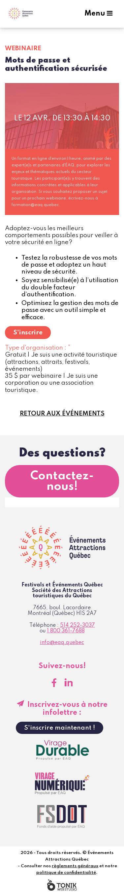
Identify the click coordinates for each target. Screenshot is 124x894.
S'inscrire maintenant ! (59, 728)
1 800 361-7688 (66, 631)
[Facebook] (54, 682)
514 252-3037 (77, 625)
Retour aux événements (62, 413)
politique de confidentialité (66, 873)
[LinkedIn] (69, 682)
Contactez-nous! (62, 481)
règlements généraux (75, 866)
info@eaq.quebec (62, 642)
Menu (98, 13)
